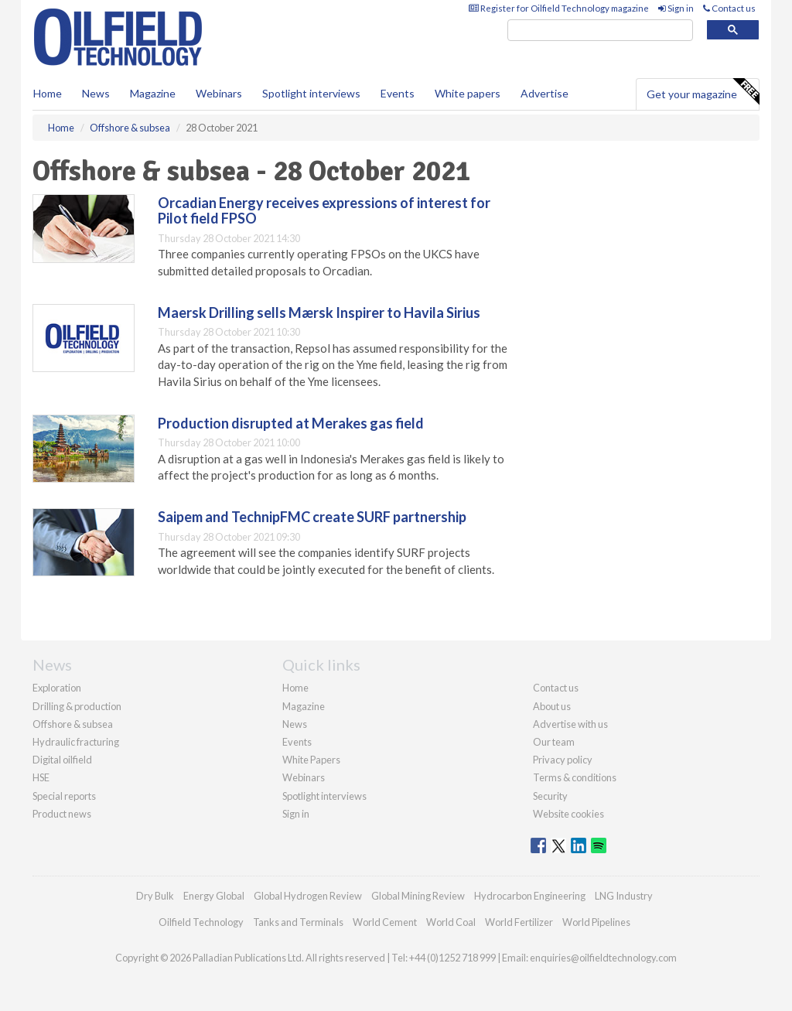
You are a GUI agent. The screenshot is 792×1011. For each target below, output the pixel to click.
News (294, 724)
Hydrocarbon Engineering (529, 896)
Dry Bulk (155, 896)
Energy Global (213, 896)
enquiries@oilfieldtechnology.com (603, 957)
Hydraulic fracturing (75, 742)
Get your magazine (703, 92)
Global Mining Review (418, 896)
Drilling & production (76, 706)
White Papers (311, 759)
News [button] (96, 93)
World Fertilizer (519, 922)
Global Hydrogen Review (308, 896)
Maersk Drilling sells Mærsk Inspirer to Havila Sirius (319, 312)
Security (550, 796)
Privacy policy (562, 759)
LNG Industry (624, 896)
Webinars (219, 93)
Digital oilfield (62, 759)
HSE (41, 777)
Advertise (544, 93)
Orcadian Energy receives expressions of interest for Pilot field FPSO (324, 210)
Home (47, 93)
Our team (554, 742)
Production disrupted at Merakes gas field (291, 423)
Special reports (64, 796)
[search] (600, 30)
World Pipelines (596, 922)
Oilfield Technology (201, 922)
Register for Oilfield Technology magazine (559, 8)
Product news (61, 814)
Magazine (153, 93)
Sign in (676, 8)
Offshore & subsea (72, 724)
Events (398, 93)
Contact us (729, 8)
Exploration (56, 687)
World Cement (385, 922)
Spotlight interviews (311, 93)
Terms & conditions (574, 777)
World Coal (451, 922)
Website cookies (568, 814)
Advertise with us (570, 724)
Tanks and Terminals (298, 922)
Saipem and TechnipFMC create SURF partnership (312, 516)
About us (552, 706)
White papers (467, 93)
